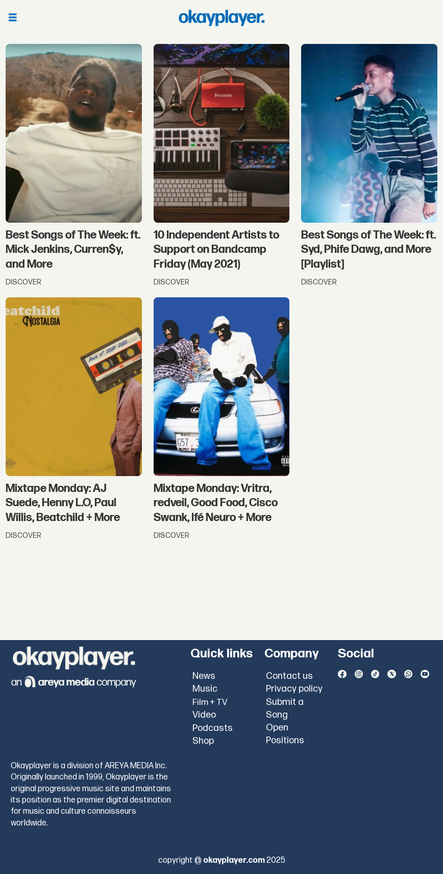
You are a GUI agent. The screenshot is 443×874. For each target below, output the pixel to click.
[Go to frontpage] (221, 18)
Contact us (289, 676)
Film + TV (210, 702)
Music (204, 688)
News (203, 676)
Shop (203, 741)
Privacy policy (294, 688)
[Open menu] (13, 18)
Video (204, 715)
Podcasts (212, 728)
